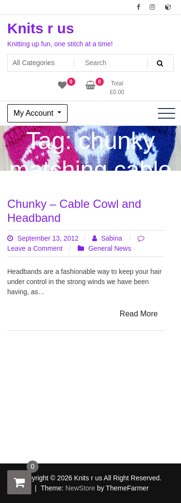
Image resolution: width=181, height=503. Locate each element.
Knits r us (40, 28)
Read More (139, 314)
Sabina (108, 238)
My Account (35, 113)
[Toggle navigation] (166, 113)
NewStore (80, 488)
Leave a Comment (35, 248)
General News (109, 248)
